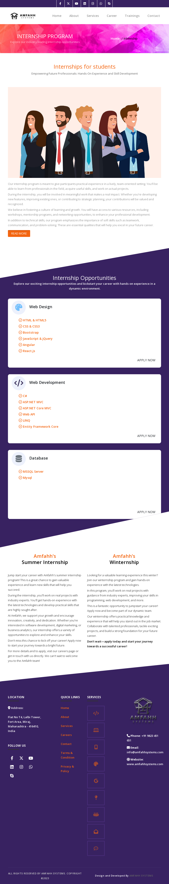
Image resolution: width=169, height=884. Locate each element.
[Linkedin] (84, 3)
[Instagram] (92, 3)
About (74, 16)
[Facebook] (60, 3)
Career (112, 16)
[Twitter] (68, 3)
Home (56, 16)
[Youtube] (76, 3)
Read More (19, 233)
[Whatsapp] (101, 3)
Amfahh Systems (141, 875)
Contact (153, 16)
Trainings (132, 16)
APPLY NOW (146, 360)
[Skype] (109, 3)
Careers (66, 735)
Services (93, 16)
